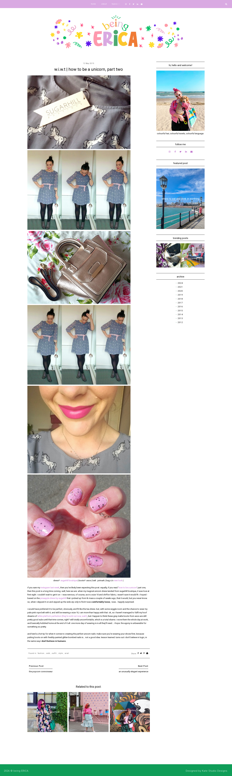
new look (118, 580)
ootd (48, 653)
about (104, 4)
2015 (180, 311)
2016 (180, 307)
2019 (180, 295)
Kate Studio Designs (214, 770)
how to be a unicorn (128, 587)
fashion (41, 653)
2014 (180, 314)
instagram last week (50, 587)
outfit (54, 653)
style (60, 653)
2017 (180, 303)
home (93, 4)
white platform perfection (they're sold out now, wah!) (62, 616)
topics (115, 4)
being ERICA (21, 770)
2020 (180, 291)
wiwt (67, 653)
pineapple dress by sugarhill (53, 598)
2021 (180, 287)
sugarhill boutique (69, 580)
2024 (180, 283)
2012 (180, 322)
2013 (180, 318)
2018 (180, 299)
